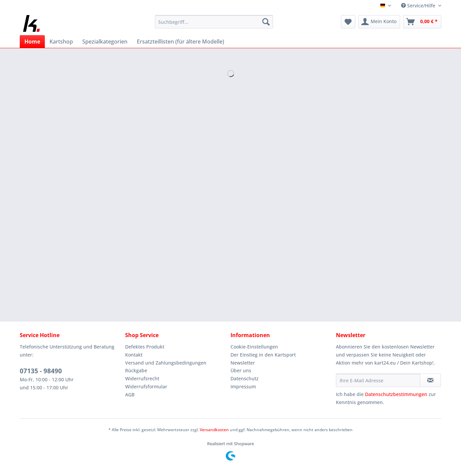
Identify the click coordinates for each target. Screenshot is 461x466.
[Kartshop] (61, 41)
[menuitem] (214, 25)
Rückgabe (136, 370)
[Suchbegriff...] (214, 21)
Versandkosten (214, 430)
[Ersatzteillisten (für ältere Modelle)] (180, 41)
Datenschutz (244, 378)
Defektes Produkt (144, 346)
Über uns (240, 370)
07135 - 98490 (41, 371)
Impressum (243, 386)
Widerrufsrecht (142, 378)
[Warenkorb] (422, 21)
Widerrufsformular (146, 386)
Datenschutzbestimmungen (396, 394)
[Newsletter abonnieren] (430, 380)
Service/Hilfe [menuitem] (419, 5)
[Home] (32, 41)
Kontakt (134, 355)
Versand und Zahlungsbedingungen (165, 363)
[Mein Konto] (379, 21)
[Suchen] (266, 21)
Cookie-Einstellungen (254, 346)
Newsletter (242, 363)
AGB (129, 394)
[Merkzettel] (348, 21)
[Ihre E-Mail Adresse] (378, 380)
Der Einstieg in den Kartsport (263, 355)
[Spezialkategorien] (105, 41)
